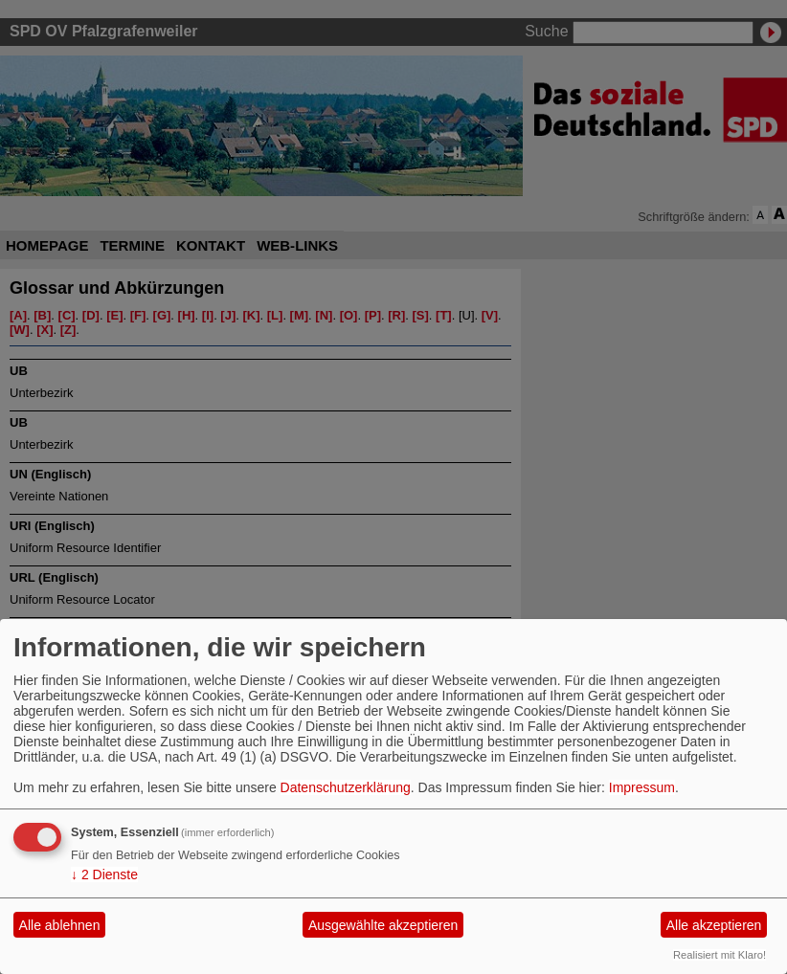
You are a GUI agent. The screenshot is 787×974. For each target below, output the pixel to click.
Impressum (642, 787)
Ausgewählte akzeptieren (383, 925)
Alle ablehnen (60, 925)
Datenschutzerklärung (346, 787)
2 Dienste (104, 874)
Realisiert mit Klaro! (719, 955)
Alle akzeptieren (714, 925)
